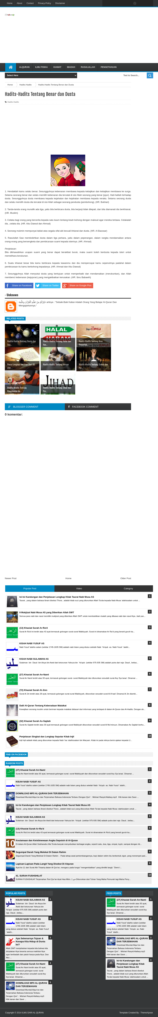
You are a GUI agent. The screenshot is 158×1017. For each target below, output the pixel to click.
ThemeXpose (147, 1012)
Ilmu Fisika (41, 67)
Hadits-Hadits (13, 102)
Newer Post (10, 578)
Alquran (24, 67)
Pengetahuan (109, 67)
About (19, 3)
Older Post (125, 578)
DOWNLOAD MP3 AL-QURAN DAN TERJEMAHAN (42, 793)
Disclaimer (60, 3)
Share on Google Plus (76, 285)
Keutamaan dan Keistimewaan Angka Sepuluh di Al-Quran (47, 840)
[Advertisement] (101, 35)
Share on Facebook (18, 285)
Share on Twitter (47, 285)
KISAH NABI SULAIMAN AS (30, 817)
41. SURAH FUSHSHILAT (29, 875)
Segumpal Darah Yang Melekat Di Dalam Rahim (41, 852)
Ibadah (71, 67)
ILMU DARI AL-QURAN (33, 1012)
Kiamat (57, 67)
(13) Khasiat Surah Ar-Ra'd (30, 828)
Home (9, 3)
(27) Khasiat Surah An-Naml (30, 770)
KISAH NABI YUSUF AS (28, 781)
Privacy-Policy (44, 3)
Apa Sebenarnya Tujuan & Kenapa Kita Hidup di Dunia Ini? (30, 941)
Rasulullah (88, 67)
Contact (30, 3)
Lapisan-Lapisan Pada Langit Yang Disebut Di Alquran (44, 864)
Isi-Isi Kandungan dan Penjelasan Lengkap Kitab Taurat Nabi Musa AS (53, 805)
